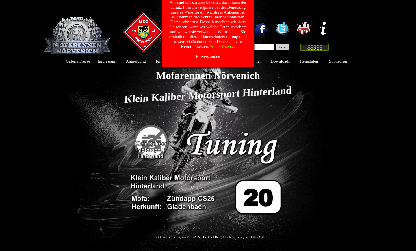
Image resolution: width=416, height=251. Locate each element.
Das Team (222, 61)
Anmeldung (136, 61)
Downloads (280, 61)
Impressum (106, 61)
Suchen (282, 47)
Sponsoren (338, 61)
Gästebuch (194, 61)
